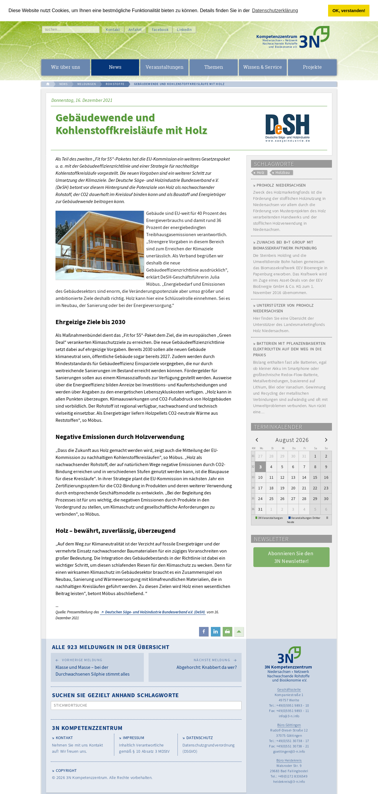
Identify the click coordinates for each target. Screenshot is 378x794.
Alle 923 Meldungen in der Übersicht (111, 647)
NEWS (63, 84)
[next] (326, 440)
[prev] (257, 440)
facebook (160, 29)
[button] (203, 631)
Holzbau (283, 172)
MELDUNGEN (86, 84)
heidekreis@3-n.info (289, 781)
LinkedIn (184, 29)
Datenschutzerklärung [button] (275, 10)
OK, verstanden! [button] (349, 10)
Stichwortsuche (71, 705)
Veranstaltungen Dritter (305, 518)
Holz (261, 172)
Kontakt (113, 29)
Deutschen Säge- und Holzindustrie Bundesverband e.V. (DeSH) (155, 612)
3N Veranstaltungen (270, 518)
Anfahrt (135, 29)
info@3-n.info (289, 716)
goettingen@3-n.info (289, 751)
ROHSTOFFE (115, 84)
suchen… (53, 29)
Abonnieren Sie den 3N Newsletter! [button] (291, 557)
